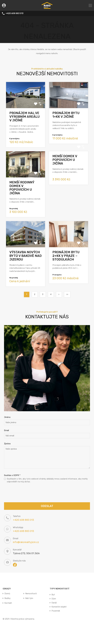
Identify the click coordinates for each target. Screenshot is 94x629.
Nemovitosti (31, 594)
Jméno (7, 417)
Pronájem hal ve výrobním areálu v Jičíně (24, 116)
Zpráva (7, 443)
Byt (53, 594)
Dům (54, 598)
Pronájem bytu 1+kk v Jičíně (65, 115)
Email (6, 430)
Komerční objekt (59, 607)
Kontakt (8, 603)
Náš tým (29, 598)
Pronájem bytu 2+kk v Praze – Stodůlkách (65, 255)
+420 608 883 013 (14, 13)
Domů (7, 594)
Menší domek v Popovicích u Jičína (64, 159)
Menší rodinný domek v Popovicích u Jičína (21, 187)
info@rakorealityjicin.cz (26, 542)
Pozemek (56, 611)
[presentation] (24, 493)
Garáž (54, 602)
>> (67, 294)
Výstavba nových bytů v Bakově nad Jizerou (25, 255)
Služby (7, 598)
